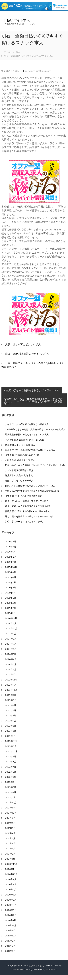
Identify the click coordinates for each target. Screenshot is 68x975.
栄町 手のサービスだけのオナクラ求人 (24, 521)
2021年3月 (10, 848)
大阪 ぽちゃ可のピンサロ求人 (23, 344)
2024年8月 (11, 638)
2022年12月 (11, 741)
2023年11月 (10, 684)
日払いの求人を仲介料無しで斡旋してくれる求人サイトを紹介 (35, 465)
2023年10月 (11, 690)
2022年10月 (11, 751)
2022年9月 (10, 756)
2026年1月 (10, 551)
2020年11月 (11, 869)
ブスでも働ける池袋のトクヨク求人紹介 (24, 439)
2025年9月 (10, 572)
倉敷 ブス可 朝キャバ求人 (19, 480)
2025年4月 (10, 597)
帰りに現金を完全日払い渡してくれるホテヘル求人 (30, 516)
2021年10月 (11, 812)
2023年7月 (10, 705)
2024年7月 (10, 643)
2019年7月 (10, 951)
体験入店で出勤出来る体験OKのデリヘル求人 (27, 511)
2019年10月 (11, 935)
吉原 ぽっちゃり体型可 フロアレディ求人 (27, 501)
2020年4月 (11, 905)
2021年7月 (10, 828)
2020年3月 (11, 910)
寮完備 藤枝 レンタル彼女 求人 (20, 444)
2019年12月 (10, 925)
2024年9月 (10, 633)
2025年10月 (11, 567)
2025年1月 (10, 613)
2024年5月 (10, 654)
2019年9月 (10, 940)
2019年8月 (10, 945)
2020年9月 (11, 879)
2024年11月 (11, 623)
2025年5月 (10, 592)
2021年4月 (10, 843)
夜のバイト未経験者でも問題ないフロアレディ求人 (30, 485)
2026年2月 (10, 546)
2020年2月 (11, 915)
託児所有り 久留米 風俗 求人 (19, 475)
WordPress (51, 969)
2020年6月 (11, 894)
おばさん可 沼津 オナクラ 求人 (20, 460)
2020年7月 (11, 889)
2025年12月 (11, 556)
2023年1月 (10, 736)
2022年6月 (10, 771)
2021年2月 (10, 853)
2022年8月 (10, 761)
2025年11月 (10, 562)
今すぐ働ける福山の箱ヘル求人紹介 (22, 455)
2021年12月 (10, 802)
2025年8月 (10, 577)
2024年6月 (10, 649)
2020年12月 (11, 864)
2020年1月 (10, 920)
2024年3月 (10, 664)
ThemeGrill (17, 969)
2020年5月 (10, 899)
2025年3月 (10, 602)
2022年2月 (10, 792)
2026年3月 (10, 541)
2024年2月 (10, 669)
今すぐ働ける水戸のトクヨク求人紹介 (23, 496)
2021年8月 (10, 823)
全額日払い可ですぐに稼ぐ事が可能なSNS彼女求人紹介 (32, 490)
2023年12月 (11, 679)
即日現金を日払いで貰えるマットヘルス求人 (27, 434)
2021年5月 (10, 838)
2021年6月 (10, 833)
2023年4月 (10, 720)
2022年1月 (10, 797)
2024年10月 (11, 628)
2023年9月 (10, 695)
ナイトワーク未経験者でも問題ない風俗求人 (27, 424)
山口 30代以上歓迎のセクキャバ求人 (27, 353)
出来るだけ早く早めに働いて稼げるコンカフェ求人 (30, 449)
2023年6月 (10, 710)
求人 (18, 51)
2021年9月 (10, 817)
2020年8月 (11, 884)
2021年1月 (10, 858)
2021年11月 (10, 807)
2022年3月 (10, 787)
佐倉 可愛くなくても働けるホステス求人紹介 (28, 506)
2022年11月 (10, 746)
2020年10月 (11, 874)
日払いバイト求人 (17, 20)
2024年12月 (11, 618)
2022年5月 (10, 777)
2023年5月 (10, 715)
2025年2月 (10, 608)
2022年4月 (10, 782)
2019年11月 (10, 930)
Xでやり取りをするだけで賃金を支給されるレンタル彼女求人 (35, 429)
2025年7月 (10, 582)
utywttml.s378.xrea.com (38, 70)
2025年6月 (10, 587)
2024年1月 (10, 674)
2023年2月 (10, 730)
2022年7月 (10, 766)
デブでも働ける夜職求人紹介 (19, 470)
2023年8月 (10, 700)
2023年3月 (10, 725)
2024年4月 (11, 659)
